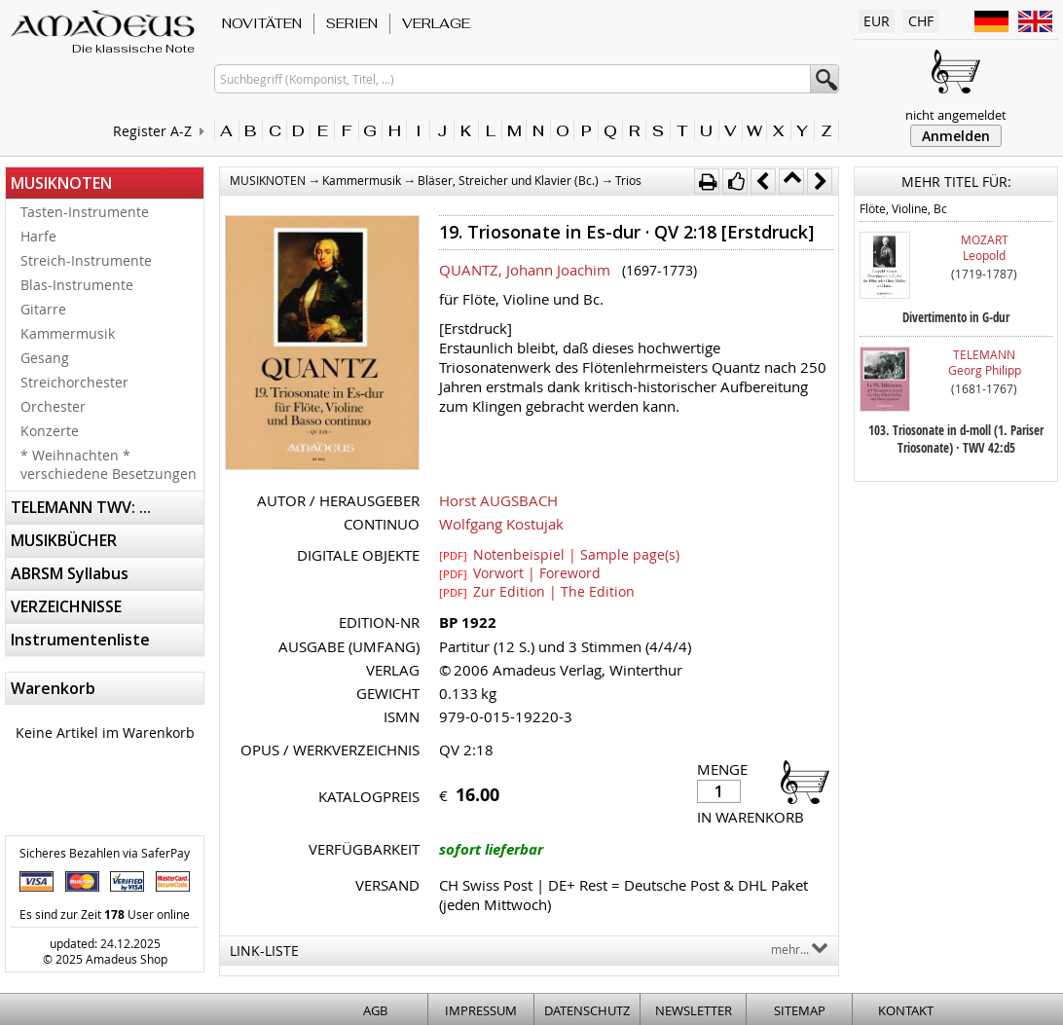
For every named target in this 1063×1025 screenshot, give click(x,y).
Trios (628, 180)
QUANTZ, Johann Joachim (524, 269)
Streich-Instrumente (86, 260)
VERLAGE (436, 23)
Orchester (53, 406)
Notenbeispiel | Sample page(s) (559, 554)
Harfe (38, 236)
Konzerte (49, 430)
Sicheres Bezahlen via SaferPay (104, 852)
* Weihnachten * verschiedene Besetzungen (108, 464)
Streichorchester (74, 382)
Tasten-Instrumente (84, 211)
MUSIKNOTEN (61, 183)
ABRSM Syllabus (69, 573)
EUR (877, 21)
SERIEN (352, 23)
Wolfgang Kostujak (501, 523)
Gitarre (43, 309)
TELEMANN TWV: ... (81, 507)
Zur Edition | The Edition (537, 591)
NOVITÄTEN (262, 23)
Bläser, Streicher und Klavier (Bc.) (508, 180)
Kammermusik (67, 333)
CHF (920, 21)
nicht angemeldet (956, 115)
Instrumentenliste (80, 639)
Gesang (44, 357)
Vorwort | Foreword (520, 572)
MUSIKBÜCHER (64, 540)
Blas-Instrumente (76, 284)
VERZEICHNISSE (66, 606)
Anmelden (956, 136)
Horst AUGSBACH (498, 500)
